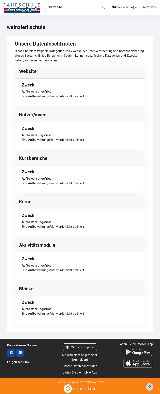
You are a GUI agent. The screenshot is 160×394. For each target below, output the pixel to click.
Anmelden (150, 7)
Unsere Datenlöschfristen (79, 366)
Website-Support (80, 347)
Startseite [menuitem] (55, 7)
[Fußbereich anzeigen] (149, 387)
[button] (103, 7)
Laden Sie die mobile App (80, 372)
